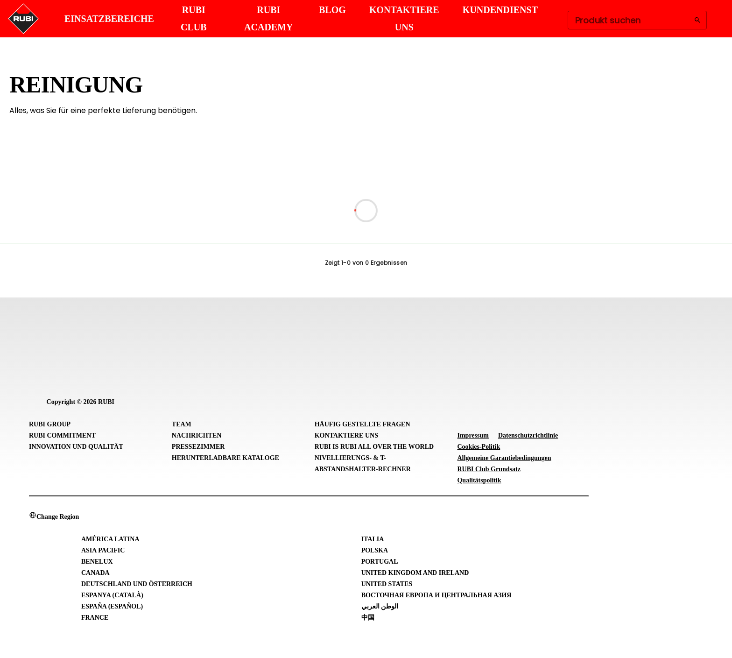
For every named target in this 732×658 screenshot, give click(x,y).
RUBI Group (49, 424)
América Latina (110, 539)
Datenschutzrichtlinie (528, 435)
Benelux (97, 561)
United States (387, 583)
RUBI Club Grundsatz (488, 469)
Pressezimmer (198, 446)
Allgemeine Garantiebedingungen (504, 457)
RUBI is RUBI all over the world (374, 446)
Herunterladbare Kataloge (225, 457)
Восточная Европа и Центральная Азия (436, 595)
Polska (374, 550)
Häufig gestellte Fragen (362, 424)
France (94, 617)
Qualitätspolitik (479, 480)
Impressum (472, 435)
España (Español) (112, 606)
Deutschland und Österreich (136, 583)
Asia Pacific (103, 550)
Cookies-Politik (478, 446)
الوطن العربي (380, 606)
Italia (372, 539)
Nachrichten (197, 435)
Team (181, 424)
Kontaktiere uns (346, 435)
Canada (95, 572)
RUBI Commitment (62, 435)
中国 (367, 617)
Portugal (379, 561)
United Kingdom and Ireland (415, 572)
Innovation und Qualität (76, 446)
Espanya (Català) (112, 595)
